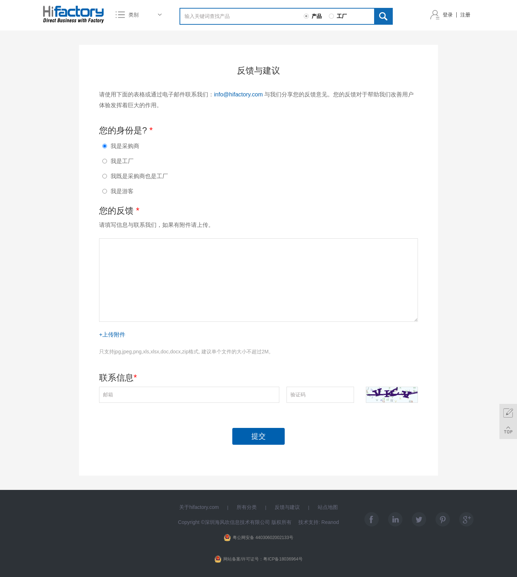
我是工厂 (118, 161)
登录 (448, 15)
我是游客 (118, 191)
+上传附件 (112, 335)
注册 (465, 15)
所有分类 (247, 507)
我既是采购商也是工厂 (135, 176)
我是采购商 (120, 146)
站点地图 (328, 507)
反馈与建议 (287, 507)
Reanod (330, 522)
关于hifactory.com (199, 507)
